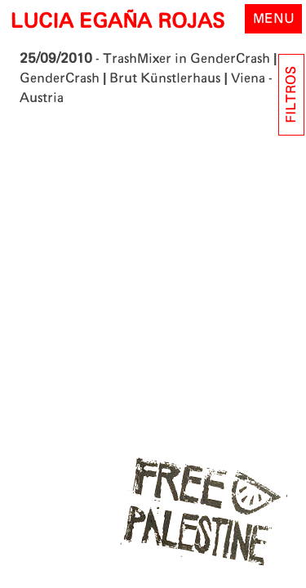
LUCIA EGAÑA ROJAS (117, 22)
